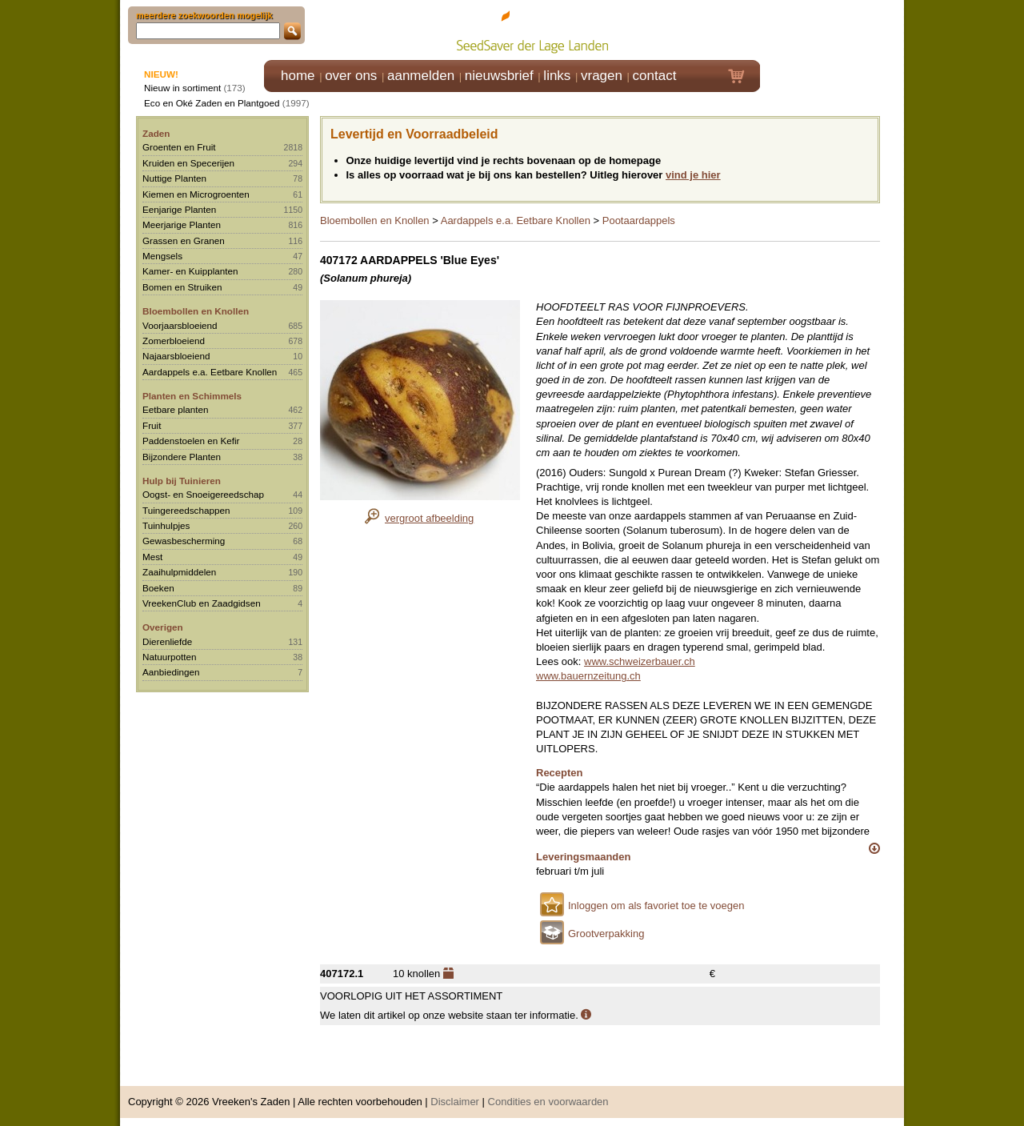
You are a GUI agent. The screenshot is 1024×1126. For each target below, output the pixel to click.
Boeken (158, 588)
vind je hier (693, 175)
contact (655, 75)
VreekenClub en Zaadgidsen (201, 603)
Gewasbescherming (183, 540)
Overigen (162, 627)
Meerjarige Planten (181, 224)
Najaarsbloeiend (176, 356)
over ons (351, 75)
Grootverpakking (606, 934)
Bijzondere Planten (181, 456)
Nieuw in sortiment (182, 87)
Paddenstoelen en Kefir (191, 440)
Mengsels (162, 255)
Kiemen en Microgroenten (196, 194)
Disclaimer (454, 1102)
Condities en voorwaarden (548, 1102)
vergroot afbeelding (429, 518)
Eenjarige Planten (179, 209)
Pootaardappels (638, 220)
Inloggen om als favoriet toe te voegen (656, 906)
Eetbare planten (175, 409)
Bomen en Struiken (182, 287)
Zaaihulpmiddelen (179, 572)
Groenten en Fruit (179, 147)
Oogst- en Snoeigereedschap (203, 494)
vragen (601, 75)
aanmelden (420, 75)
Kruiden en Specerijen (188, 163)
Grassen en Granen (183, 240)
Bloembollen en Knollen (195, 311)
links (556, 75)
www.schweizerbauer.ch (639, 661)
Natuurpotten (169, 656)
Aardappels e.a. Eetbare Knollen (209, 372)
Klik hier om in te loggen (832, 29)
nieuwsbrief (499, 75)
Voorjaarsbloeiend (180, 325)
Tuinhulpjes (166, 525)
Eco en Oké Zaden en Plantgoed (212, 103)
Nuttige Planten (174, 178)
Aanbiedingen (171, 672)
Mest (152, 556)
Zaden (156, 133)
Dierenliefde (167, 641)
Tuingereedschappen (186, 510)
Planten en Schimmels (192, 396)
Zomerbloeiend (173, 340)
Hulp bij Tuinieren (181, 480)
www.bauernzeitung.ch (588, 676)
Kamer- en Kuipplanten (190, 271)
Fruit (151, 425)
